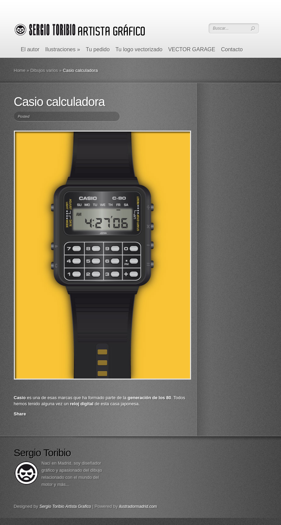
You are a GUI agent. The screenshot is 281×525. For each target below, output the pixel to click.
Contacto (232, 49)
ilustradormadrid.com (138, 506)
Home (20, 70)
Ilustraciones (62, 49)
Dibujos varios (44, 70)
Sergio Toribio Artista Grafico (65, 506)
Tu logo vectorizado (138, 49)
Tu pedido (98, 49)
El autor (30, 49)
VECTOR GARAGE (191, 49)
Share (20, 413)
